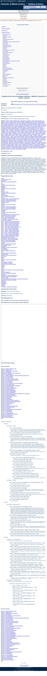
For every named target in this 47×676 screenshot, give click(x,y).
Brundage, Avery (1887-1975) (16, 112)
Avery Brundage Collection (31, 20)
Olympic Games (5, 53)
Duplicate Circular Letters (7, 45)
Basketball (27, 121)
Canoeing (34, 123)
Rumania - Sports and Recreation (8, 259)
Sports (2, 145)
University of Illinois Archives (13, 4)
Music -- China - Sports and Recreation (26, 132)
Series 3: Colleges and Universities (9, 371)
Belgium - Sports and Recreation (37, 121)
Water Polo (35, 147)
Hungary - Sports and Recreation (29, 127)
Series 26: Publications (6, 396)
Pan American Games (12, 139)
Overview (3, 26)
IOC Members (5, 40)
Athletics (3, 121)
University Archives (4, 20)
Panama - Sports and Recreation (8, 243)
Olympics (33, 138)
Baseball (22, 121)
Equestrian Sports (28, 125)
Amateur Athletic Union (6, 34)
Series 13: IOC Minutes (6, 382)
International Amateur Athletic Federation (10, 128)
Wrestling (3, 149)
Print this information (42, 104)
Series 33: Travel (5, 404)
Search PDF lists (27, 8)
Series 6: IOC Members (6, 374)
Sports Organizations (6, 58)
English (8, 153)
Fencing (34, 125)
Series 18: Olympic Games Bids (8, 387)
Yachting (8, 149)
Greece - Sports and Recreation (8, 208)
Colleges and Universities (7, 36)
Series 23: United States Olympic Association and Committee (15, 393)
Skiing (16, 144)
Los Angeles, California (6, 220)
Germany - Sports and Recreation (33, 126)
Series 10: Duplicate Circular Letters (9, 378)
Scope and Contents (6, 28)
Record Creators (24, 18)
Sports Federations (6, 57)
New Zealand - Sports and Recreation (36, 137)
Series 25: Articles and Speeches (8, 395)
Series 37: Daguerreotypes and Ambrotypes (11, 409)
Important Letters (5, 75)
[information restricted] (6, 416)
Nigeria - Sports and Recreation (8, 138)
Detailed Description (6, 32)
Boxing (6, 123)
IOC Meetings (5, 47)
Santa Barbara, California (30, 143)
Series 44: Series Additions (7, 417)
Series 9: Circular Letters (7, 377)
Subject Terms (4, 30)
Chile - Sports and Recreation (7, 124)
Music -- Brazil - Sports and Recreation (34, 130)
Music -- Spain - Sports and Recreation (15, 136)
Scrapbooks (5, 78)
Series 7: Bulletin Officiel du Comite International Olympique (14, 375)
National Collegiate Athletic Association (33, 136)
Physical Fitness (4, 141)
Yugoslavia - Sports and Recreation (18, 149)
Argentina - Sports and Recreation (34, 120)
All (1, 418)
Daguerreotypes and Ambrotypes (8, 77)
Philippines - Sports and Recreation (31, 139)
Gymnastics (14, 127)
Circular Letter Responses (7, 46)
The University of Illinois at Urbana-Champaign (26, 670)
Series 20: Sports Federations (8, 390)
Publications (5, 64)
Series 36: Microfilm (5, 408)
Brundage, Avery (12, 123)
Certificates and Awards (7, 82)
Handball (20, 127)
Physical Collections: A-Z (23, 12)
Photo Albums (5, 81)
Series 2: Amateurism (6, 369)
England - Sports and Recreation (16, 125)
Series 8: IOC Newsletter (7, 376)
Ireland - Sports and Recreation (8, 216)
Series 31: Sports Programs (7, 402)
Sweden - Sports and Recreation (21, 145)
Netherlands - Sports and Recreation (19, 137)
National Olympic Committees (8, 52)
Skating (13, 144)
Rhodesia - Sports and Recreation (16, 142)
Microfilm (4, 76)
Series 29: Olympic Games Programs (9, 400)
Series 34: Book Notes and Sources (9, 406)
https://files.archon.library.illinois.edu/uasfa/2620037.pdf (16, 300)
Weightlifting (41, 147)
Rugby (35, 142)
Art (43, 120)
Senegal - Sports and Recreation (8, 264)
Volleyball (30, 147)
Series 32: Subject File (6, 403)
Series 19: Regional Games (7, 389)
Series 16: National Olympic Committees (10, 385)
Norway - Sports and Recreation (23, 138)
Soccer (20, 144)
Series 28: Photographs (6, 399)
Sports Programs (5, 70)
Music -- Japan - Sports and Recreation (10, 134)
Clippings (4, 65)
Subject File (5, 71)
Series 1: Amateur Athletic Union (8, 368)
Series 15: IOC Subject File (7, 384)
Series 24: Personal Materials (8, 394)
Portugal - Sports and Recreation (33, 141)
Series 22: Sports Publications (8, 392)
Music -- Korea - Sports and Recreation (28, 134)
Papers (11, 151)
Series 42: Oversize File (6, 415)
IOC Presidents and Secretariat (8, 39)
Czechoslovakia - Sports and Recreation (28, 124)
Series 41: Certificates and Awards (9, 413)
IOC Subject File (5, 51)
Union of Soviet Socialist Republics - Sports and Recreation (14, 278)
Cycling (16, 124)
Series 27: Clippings (5, 398)
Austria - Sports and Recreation (12, 121)
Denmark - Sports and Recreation (8, 199)
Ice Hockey (40, 127)
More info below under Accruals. (21, 118)
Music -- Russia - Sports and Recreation (10, 233)
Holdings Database (36, 4)
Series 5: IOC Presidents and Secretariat (10, 373)
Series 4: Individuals (5, 372)
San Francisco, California (18, 143)
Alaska (7, 120)
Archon (22, 669)
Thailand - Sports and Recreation (14, 146)
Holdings (10, 20)
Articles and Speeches (6, 63)
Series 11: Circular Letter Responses (9, 380)
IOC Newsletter (5, 42)
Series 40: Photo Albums (7, 412)
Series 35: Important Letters (7, 407)
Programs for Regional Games (8, 69)
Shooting (9, 144)
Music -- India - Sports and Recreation (9, 225)
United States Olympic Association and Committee (11, 60)
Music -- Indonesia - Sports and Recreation (18, 133)
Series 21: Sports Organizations (8, 391)
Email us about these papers (22, 94)
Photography (43, 139)
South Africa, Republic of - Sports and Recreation (33, 144)
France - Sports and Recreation (18, 126)
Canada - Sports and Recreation (24, 123)
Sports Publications (6, 59)
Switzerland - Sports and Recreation (9, 275)
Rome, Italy (27, 142)
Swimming (31, 145)
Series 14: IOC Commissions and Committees (11, 383)
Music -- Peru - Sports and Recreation (20, 135)
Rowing (32, 142)
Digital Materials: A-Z (23, 14)
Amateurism (5, 35)
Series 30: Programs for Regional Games (10, 401)
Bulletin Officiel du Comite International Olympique (11, 41)
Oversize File (5, 83)
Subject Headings (23, 16)
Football (8, 126)
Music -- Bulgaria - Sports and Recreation (10, 223)
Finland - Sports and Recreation (8, 204)
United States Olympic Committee (19, 147)
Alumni (23, 20)
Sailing (10, 143)
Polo (25, 141)
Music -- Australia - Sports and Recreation (15, 130)
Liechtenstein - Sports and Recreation (28, 129)
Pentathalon (20, 139)
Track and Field (25, 146)
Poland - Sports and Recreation (16, 141)
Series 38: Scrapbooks (6, 410)
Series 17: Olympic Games (7, 386)
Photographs (5, 66)
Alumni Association (17, 20)
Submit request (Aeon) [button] (17, 104)
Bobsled (3, 123)
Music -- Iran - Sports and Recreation (37, 133)
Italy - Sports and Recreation (13, 129)
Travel (4, 72)
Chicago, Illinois (41, 123)
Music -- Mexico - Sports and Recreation (10, 231)
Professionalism (4, 142)
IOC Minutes (5, 48)
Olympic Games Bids (6, 54)
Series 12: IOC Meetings (6, 381)
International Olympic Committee (27, 128)
